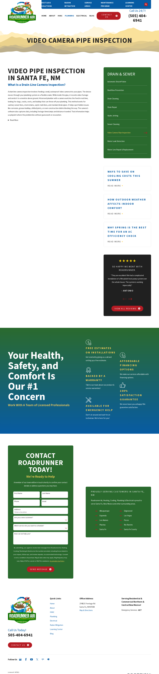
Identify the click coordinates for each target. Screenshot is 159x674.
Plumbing (53, 616)
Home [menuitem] (44, 16)
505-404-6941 (20, 635)
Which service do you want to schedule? (25, 526)
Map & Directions (86, 610)
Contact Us (110, 16)
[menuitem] (127, 82)
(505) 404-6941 (137, 18)
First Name (15, 493)
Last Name (43, 493)
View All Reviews (127, 308)
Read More (14, 120)
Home (52, 603)
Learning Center (56, 629)
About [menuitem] (52, 16)
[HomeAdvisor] (48, 659)
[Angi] (42, 659)
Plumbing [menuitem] (69, 16)
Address (14, 509)
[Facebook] (26, 659)
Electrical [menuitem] (81, 16)
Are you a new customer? (20, 517)
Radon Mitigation (56, 625)
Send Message (37, 569)
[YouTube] (31, 659)
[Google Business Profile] (20, 659)
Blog (52, 633)
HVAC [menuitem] (60, 16)
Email (41, 501)
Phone (13, 501)
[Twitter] (37, 659)
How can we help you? (19, 534)
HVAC (52, 612)
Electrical (53, 621)
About (52, 608)
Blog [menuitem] (91, 16)
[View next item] (130, 299)
